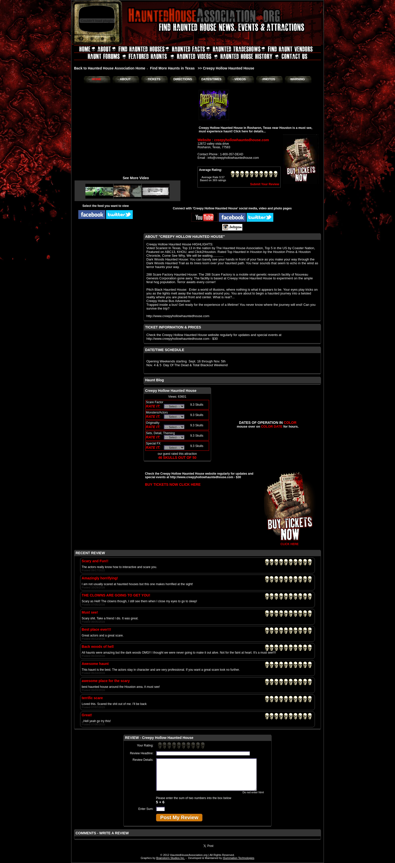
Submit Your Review (264, 184)
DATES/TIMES (211, 79)
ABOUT (125, 79)
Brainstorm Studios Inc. (170, 857)
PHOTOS (268, 79)
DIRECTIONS (182, 79)
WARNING (297, 79)
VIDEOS (240, 79)
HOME (96, 79)
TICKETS (153, 79)
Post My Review (179, 817)
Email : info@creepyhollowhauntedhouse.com (228, 158)
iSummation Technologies (238, 857)
